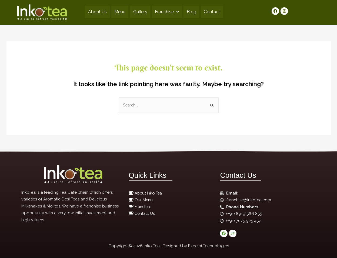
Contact (217, 11)
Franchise (168, 11)
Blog (194, 11)
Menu (116, 11)
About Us (92, 11)
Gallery (139, 11)
